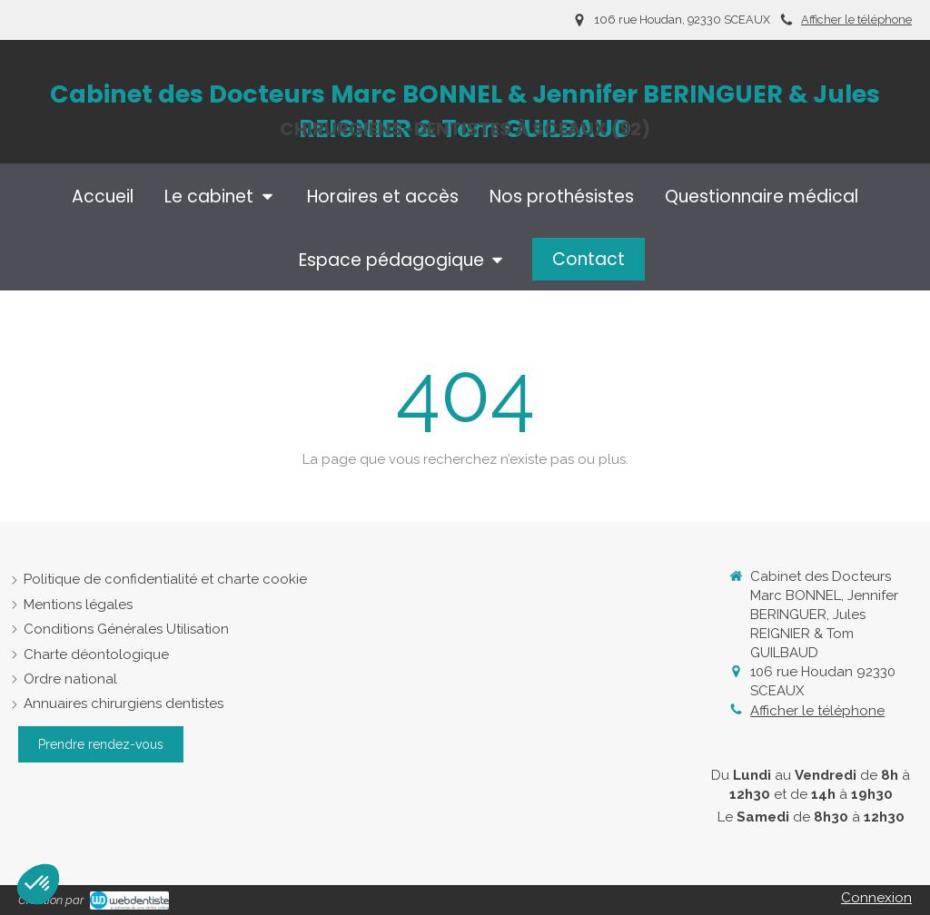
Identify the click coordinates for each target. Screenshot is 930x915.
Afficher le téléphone (856, 19)
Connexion (876, 898)
